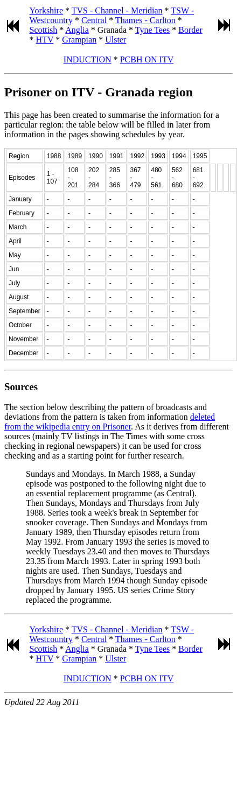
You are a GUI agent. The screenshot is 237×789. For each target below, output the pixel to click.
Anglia (77, 29)
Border (190, 29)
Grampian (79, 39)
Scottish (44, 29)
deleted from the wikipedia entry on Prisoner (109, 421)
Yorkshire (46, 10)
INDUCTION (87, 59)
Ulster (115, 39)
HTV (45, 39)
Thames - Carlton (145, 20)
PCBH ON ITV (147, 59)
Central (94, 20)
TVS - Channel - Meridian (117, 10)
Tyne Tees (152, 29)
